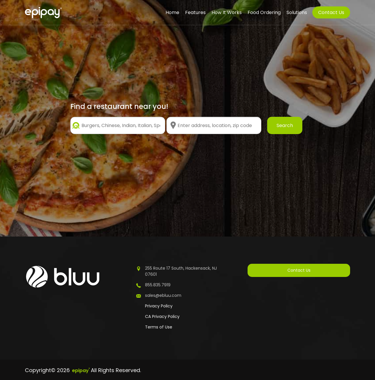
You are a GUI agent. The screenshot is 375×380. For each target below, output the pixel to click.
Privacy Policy (159, 306)
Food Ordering (264, 12)
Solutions (297, 12)
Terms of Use (158, 327)
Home (172, 12)
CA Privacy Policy (162, 316)
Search (285, 125)
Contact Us (331, 12)
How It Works (227, 12)
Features (195, 12)
